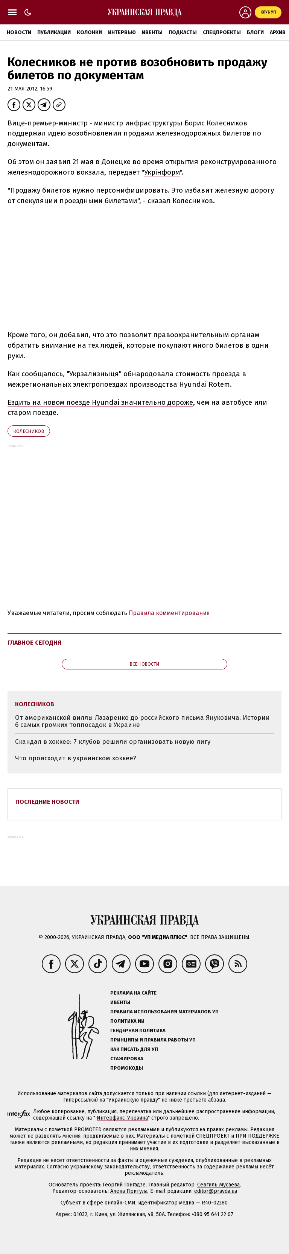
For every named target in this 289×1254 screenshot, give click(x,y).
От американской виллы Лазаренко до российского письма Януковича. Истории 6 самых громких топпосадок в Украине (142, 721)
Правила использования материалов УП (164, 1011)
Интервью (122, 32)
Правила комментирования (169, 612)
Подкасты (183, 32)
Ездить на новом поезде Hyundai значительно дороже (100, 402)
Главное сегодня (34, 642)
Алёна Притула (129, 1191)
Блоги (255, 32)
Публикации (54, 32)
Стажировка (126, 1058)
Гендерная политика (138, 1030)
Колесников (28, 431)
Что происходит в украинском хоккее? (75, 758)
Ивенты (152, 32)
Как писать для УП (134, 1049)
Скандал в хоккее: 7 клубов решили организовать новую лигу (112, 742)
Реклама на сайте (133, 993)
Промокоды (126, 1068)
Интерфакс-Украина (122, 1118)
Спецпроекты (222, 32)
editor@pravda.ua (215, 1191)
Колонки (89, 32)
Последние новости (47, 801)
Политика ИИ (127, 1021)
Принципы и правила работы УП (153, 1040)
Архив (278, 32)
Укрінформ (162, 172)
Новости (19, 32)
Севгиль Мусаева (218, 1185)
